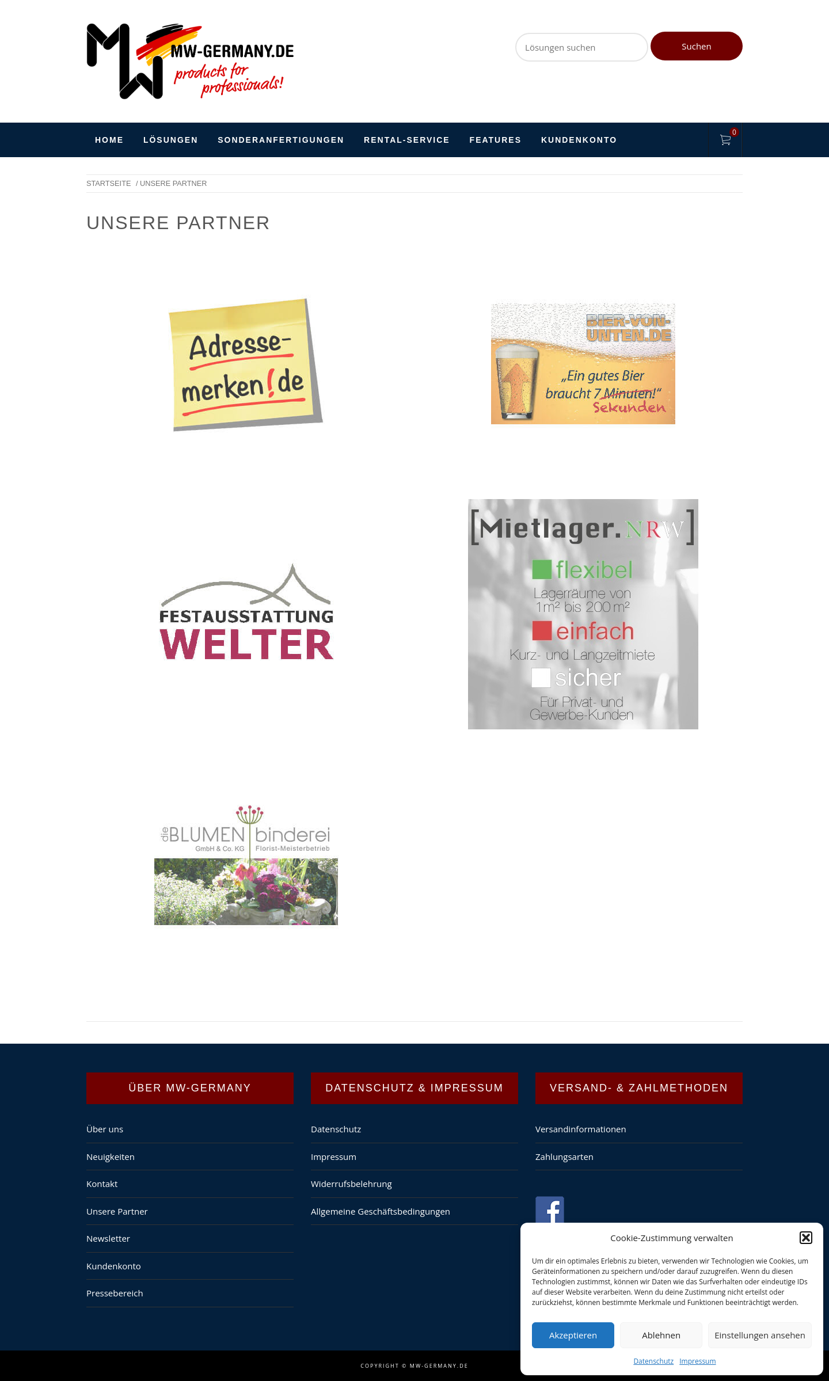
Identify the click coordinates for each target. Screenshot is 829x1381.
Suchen (696, 46)
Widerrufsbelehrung (351, 1183)
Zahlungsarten (564, 1156)
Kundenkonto (579, 139)
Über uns (104, 1129)
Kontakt (101, 1183)
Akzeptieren (573, 1335)
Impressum (697, 1361)
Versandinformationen (580, 1129)
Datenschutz (653, 1361)
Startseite (108, 183)
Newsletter (108, 1238)
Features (496, 139)
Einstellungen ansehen (759, 1335)
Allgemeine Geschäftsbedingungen (380, 1211)
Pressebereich (114, 1293)
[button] (806, 1237)
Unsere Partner (117, 1211)
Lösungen (170, 139)
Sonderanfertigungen (281, 139)
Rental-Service (407, 139)
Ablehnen (661, 1335)
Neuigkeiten (110, 1156)
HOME (109, 139)
